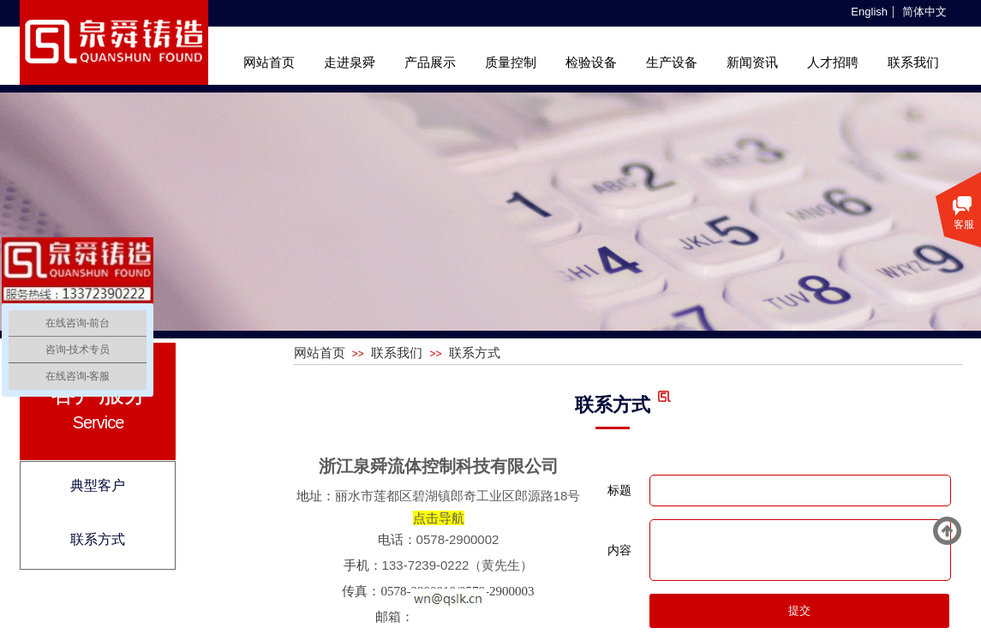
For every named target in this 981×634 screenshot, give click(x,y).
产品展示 (430, 62)
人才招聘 (832, 62)
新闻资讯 (752, 62)
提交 (799, 610)
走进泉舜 (349, 62)
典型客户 (97, 485)
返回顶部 (947, 531)
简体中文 (924, 12)
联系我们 (913, 62)
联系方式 (474, 353)
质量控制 (510, 62)
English (869, 12)
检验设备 (591, 62)
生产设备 (671, 62)
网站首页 (269, 62)
